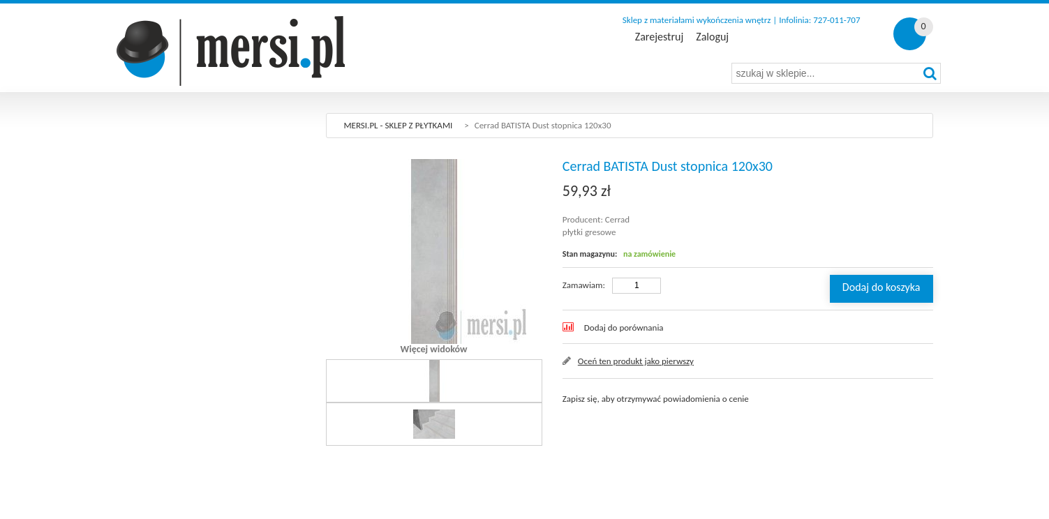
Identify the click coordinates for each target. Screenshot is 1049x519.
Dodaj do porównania (624, 327)
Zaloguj (712, 37)
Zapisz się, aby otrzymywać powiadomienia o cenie (656, 398)
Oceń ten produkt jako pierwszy (636, 361)
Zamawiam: (584, 285)
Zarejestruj (659, 37)
